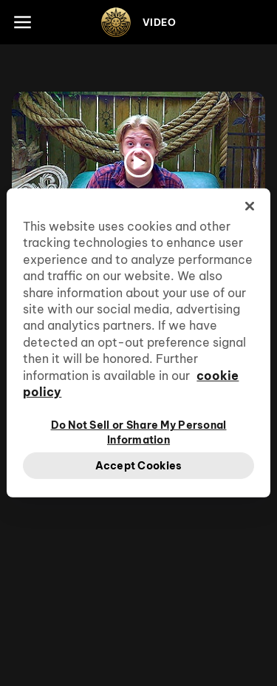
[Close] (249, 206)
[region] (138, 343)
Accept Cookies (138, 465)
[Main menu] (22, 22)
